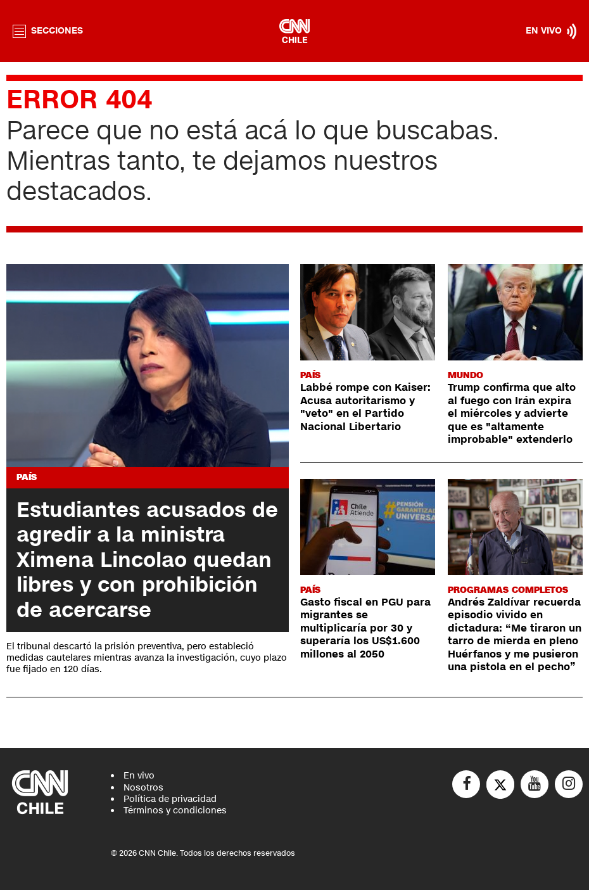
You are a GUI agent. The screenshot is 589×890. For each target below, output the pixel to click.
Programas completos (508, 590)
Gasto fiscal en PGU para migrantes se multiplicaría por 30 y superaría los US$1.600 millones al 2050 (365, 628)
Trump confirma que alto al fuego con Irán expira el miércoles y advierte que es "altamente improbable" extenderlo (512, 414)
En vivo (139, 776)
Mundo (465, 375)
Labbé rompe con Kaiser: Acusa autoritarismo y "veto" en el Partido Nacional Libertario (365, 407)
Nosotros (143, 788)
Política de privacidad (170, 799)
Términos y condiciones (175, 810)
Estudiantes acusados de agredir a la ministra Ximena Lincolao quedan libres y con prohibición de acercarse (147, 560)
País (26, 477)
